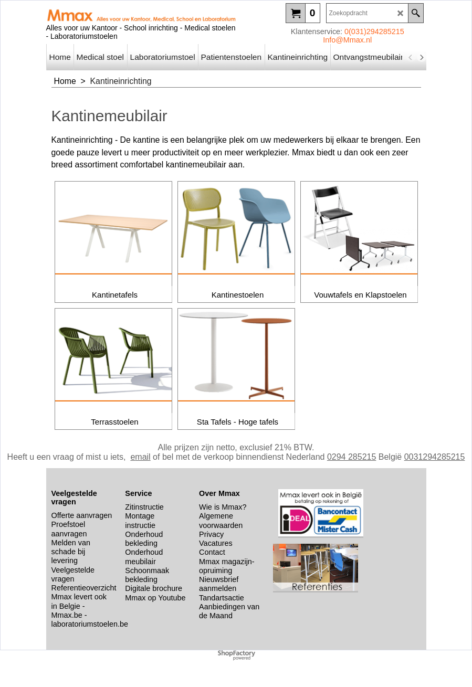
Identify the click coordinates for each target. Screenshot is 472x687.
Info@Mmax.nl (347, 40)
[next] (421, 57)
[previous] (411, 57)
